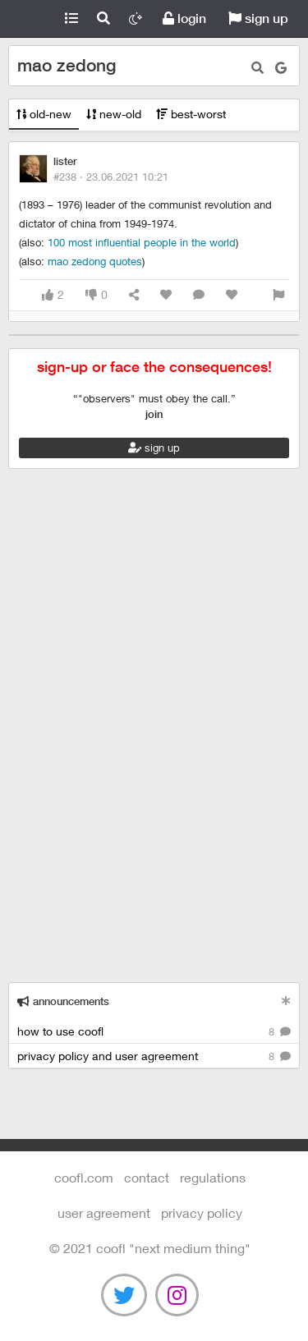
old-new (43, 114)
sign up (258, 18)
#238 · (110, 176)
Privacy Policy (201, 1212)
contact (146, 1177)
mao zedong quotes (95, 261)
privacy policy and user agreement (154, 1056)
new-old (113, 114)
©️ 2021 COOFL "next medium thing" (150, 1248)
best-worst (191, 114)
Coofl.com (27, 18)
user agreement (103, 1212)
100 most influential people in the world (142, 242)
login (184, 18)
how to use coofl (154, 1031)
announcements (63, 1001)
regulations (213, 1177)
